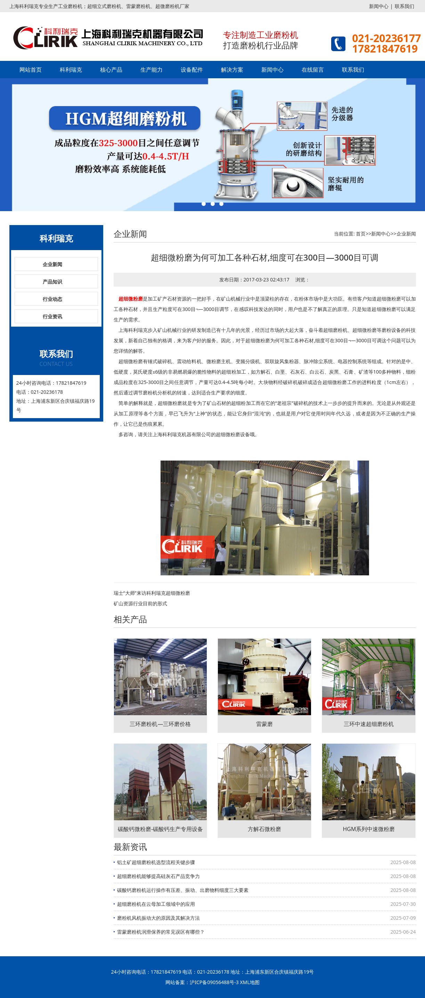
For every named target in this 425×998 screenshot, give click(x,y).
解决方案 (232, 69)
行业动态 (52, 299)
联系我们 (404, 6)
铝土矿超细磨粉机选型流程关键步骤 (156, 862)
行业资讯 (52, 316)
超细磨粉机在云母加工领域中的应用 (156, 904)
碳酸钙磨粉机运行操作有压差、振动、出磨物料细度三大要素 (182, 890)
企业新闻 (52, 264)
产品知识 (52, 281)
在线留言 (313, 69)
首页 (361, 233)
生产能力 (151, 69)
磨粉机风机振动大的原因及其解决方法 (158, 918)
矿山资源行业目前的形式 (140, 603)
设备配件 (192, 69)
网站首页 (30, 69)
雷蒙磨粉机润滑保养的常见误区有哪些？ (161, 931)
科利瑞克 (71, 69)
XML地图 (250, 982)
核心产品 (111, 69)
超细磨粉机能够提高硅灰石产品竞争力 (158, 876)
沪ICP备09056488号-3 (214, 982)
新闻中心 (379, 6)
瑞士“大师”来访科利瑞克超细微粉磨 (152, 593)
